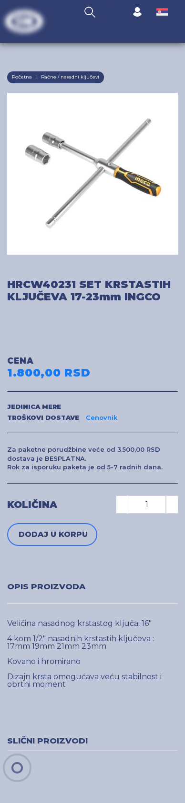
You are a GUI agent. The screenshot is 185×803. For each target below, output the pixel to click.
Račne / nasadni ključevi (70, 77)
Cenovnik (101, 417)
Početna (22, 77)
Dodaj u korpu (53, 534)
